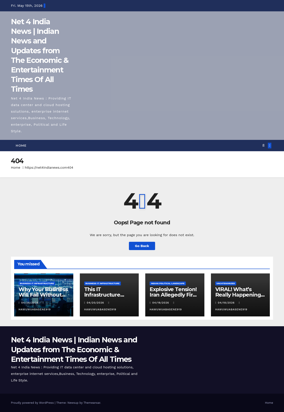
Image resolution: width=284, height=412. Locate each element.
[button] (263, 145)
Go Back (142, 246)
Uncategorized (226, 283)
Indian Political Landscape (168, 283)
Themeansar (92, 402)
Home (21, 146)
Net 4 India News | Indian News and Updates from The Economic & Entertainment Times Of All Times (74, 349)
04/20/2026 (96, 302)
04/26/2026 (30, 302)
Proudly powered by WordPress (33, 402)
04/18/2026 (227, 302)
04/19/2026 (161, 302)
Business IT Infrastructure (37, 283)
